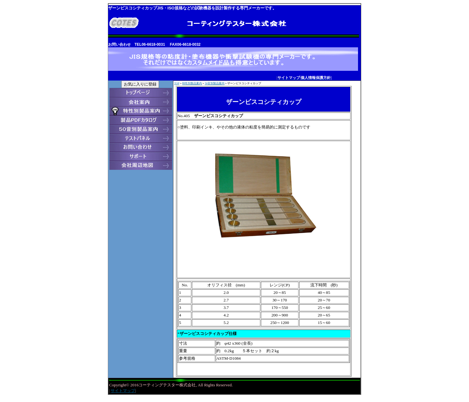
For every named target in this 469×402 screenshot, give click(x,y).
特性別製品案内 (192, 83)
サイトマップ (123, 390)
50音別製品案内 (214, 83)
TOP (176, 83)
